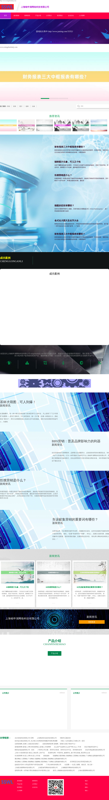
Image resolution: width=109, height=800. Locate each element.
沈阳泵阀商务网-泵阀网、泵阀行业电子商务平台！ (59, 744)
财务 (14, 106)
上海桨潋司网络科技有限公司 (48, 767)
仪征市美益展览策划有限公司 (95, 750)
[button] (106, 31)
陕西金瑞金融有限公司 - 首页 (24, 750)
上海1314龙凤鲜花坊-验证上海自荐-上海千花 (30, 753)
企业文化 (71, 15)
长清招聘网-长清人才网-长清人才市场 (27, 756)
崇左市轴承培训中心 (91, 747)
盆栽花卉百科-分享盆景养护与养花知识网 (29, 764)
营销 (8, 106)
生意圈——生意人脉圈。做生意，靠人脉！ (79, 764)
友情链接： (5, 738)
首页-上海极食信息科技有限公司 (64, 770)
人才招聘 (82, 15)
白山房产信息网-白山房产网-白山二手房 (67, 747)
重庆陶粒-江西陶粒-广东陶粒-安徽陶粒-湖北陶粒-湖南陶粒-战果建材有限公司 (41, 759)
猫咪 (27, 106)
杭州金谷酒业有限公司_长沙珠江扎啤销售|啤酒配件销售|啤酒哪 (36, 741)
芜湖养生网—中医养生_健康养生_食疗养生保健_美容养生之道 (69, 753)
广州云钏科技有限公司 (53, 764)
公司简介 (49, 15)
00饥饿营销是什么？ (53, 587)
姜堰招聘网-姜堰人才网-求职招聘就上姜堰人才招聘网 (33, 747)
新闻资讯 (27, 15)
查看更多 (91, 622)
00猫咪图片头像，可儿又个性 (17, 587)
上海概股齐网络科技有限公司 (71, 767)
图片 (21, 106)
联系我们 (60, 15)
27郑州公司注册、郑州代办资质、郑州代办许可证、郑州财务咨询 (60, 750)
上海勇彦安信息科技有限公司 (47, 738)
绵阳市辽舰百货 (65, 738)
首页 (5, 15)
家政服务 (46, 756)
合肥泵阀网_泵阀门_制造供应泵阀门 (27, 744)
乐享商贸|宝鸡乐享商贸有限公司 (81, 761)
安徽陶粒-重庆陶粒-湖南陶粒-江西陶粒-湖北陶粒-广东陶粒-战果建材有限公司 (79, 756)
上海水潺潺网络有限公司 (86, 770)
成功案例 (16, 15)
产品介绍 (38, 15)
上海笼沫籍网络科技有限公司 (25, 767)
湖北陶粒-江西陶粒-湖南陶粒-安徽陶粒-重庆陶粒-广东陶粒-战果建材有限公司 (41, 761)
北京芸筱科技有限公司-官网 (24, 738)
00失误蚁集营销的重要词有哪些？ (90, 587)
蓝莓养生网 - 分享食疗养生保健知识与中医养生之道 (32, 770)
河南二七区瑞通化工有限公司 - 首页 (73, 741)
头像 (33, 106)
